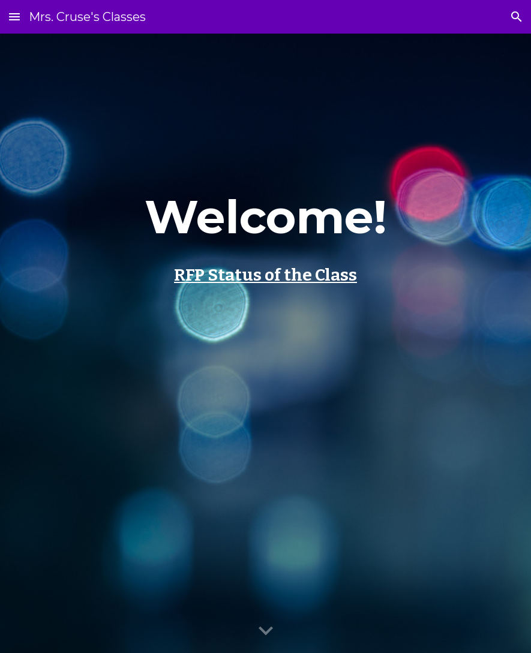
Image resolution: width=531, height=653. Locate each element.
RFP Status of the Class (265, 275)
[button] (14, 16)
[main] (265, 343)
